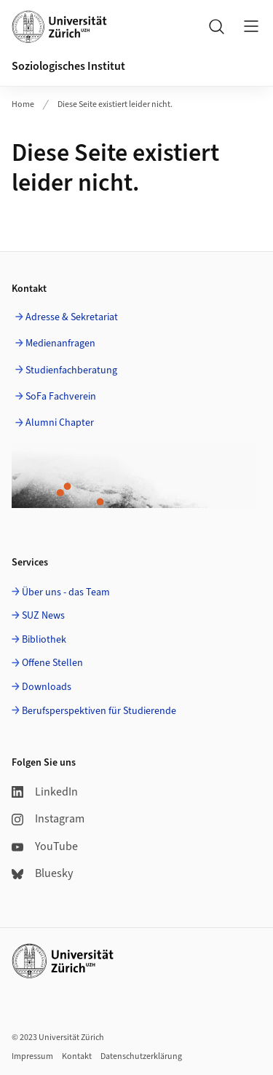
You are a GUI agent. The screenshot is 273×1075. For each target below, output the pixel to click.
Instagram (48, 819)
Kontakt (77, 1056)
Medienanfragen (60, 343)
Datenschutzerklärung (141, 1056)
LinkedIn (45, 792)
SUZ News (43, 615)
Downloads (46, 687)
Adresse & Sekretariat (71, 317)
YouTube (45, 846)
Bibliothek (44, 639)
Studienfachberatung (71, 370)
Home (23, 104)
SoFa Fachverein (60, 396)
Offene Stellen (52, 663)
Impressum (32, 1056)
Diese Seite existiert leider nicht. (115, 104)
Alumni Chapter (59, 423)
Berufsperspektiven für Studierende (99, 711)
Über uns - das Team (66, 592)
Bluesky (42, 873)
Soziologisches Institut (68, 66)
